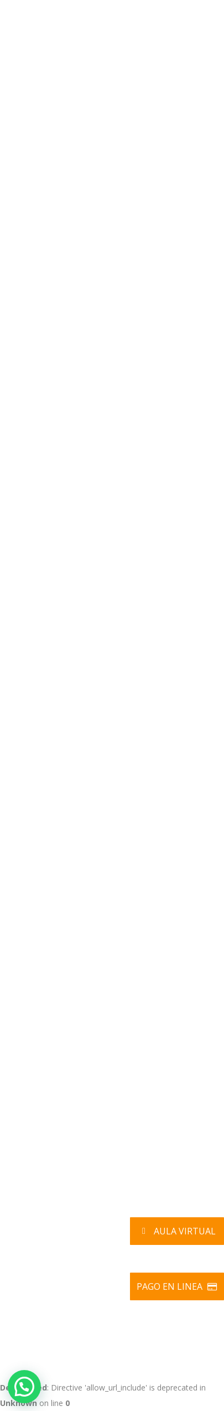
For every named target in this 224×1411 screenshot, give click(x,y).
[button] (24, 1386)
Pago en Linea (177, 1286)
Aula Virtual (177, 1231)
